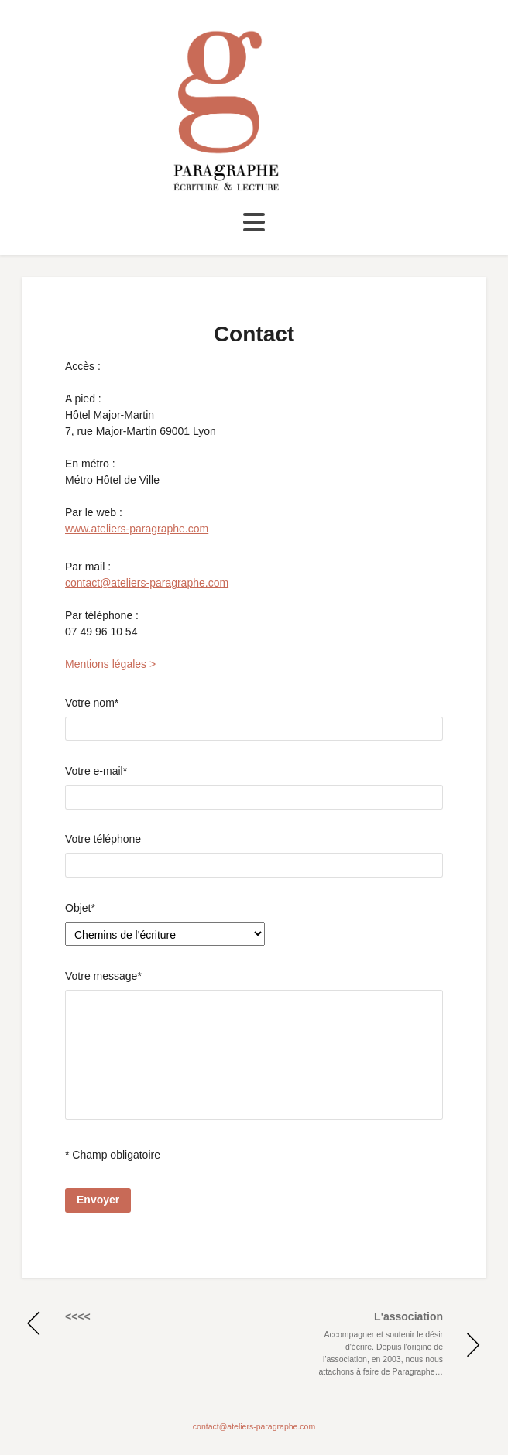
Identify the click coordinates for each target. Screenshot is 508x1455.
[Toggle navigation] (254, 223)
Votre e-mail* (254, 787)
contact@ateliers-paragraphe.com (146, 583)
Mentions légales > (110, 664)
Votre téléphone (254, 855)
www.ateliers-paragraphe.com (136, 528)
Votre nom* (254, 719)
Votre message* (254, 1047)
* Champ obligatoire (112, 1155)
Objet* (80, 908)
